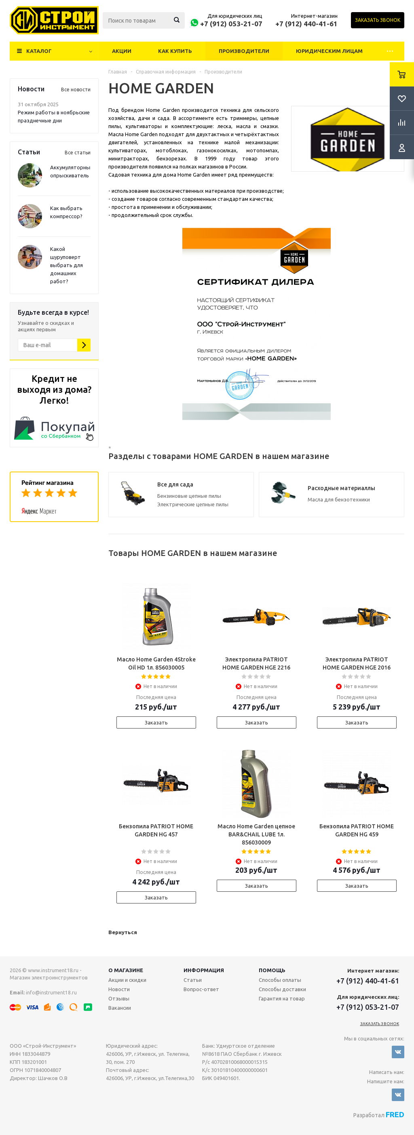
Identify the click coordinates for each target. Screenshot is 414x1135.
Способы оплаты (280, 980)
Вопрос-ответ (201, 989)
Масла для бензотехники (339, 499)
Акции (121, 51)
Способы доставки (282, 989)
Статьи (193, 980)
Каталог (39, 51)
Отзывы (118, 998)
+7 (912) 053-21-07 (231, 23)
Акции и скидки (127, 980)
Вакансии (119, 1008)
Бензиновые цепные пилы (189, 496)
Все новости (76, 89)
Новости (119, 989)
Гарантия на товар (282, 998)
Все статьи (78, 152)
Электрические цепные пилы (192, 504)
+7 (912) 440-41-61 (306, 23)
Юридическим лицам (329, 51)
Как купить (175, 51)
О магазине (125, 970)
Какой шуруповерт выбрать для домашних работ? (66, 265)
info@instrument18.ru (51, 992)
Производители (244, 51)
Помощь (272, 970)
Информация (204, 970)
